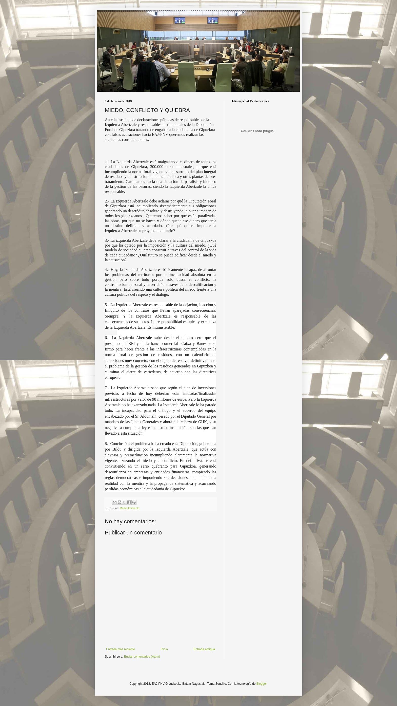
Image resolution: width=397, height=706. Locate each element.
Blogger (261, 683)
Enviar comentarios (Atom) (142, 656)
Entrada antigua (204, 649)
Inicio (164, 649)
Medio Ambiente (129, 508)
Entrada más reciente (120, 649)
